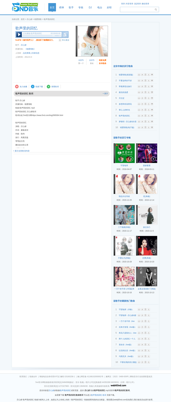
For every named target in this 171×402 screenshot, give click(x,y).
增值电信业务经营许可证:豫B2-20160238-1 (57, 376)
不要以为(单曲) (124, 258)
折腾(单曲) (146, 258)
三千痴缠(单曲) (124, 227)
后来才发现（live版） (127, 327)
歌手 (71, 7)
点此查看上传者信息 (31, 53)
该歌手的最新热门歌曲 (124, 301)
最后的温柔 (123, 92)
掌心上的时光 (124, 110)
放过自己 (146, 227)
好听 (109, 7)
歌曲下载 (39, 87)
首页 (27, 7)
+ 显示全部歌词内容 (21, 151)
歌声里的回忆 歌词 (98, 395)
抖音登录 (129, 4)
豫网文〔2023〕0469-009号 (117, 376)
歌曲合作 (33, 376)
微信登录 (145, 4)
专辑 (80, 7)
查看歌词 (55, 87)
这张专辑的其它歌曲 (123, 66)
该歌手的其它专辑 (122, 137)
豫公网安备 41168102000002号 (90, 376)
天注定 (121, 98)
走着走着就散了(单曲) (147, 289)
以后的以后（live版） (127, 350)
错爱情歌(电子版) (127, 127)
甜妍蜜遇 (146, 165)
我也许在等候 (124, 196)
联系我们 (23, 376)
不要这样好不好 (125, 81)
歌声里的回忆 (26, 28)
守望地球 (124, 165)
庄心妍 (29, 19)
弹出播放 (65, 40)
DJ (90, 7)
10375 (81, 60)
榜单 (61, 7)
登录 (123, 4)
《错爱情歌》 (30, 49)
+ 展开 (105, 93)
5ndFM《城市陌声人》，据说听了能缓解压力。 (35, 40)
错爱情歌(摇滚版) (126, 75)
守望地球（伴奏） (126, 309)
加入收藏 (23, 87)
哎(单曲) (146, 196)
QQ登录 (137, 4)
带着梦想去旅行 (125, 86)
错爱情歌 (38, 19)
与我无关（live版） (127, 356)
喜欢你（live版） (126, 345)
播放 (19, 34)
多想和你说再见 (125, 104)
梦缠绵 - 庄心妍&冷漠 (128, 122)
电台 (99, 7)
